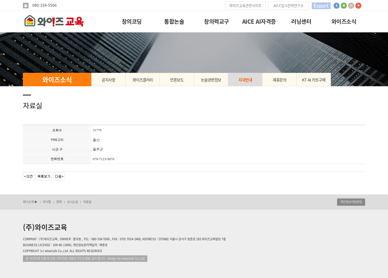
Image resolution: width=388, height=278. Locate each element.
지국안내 (245, 80)
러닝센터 (301, 21)
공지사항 (108, 80)
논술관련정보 (211, 80)
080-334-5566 (44, 5)
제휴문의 (279, 80)
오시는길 (72, 202)
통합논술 (174, 21)
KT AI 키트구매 (313, 80)
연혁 (59, 202)
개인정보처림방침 (351, 202)
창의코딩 (132, 21)
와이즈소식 (343, 21)
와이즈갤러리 (143, 80)
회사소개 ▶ (30, 202)
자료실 (87, 202)
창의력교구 (216, 21)
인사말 (47, 202)
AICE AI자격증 (259, 21)
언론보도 (176, 80)
